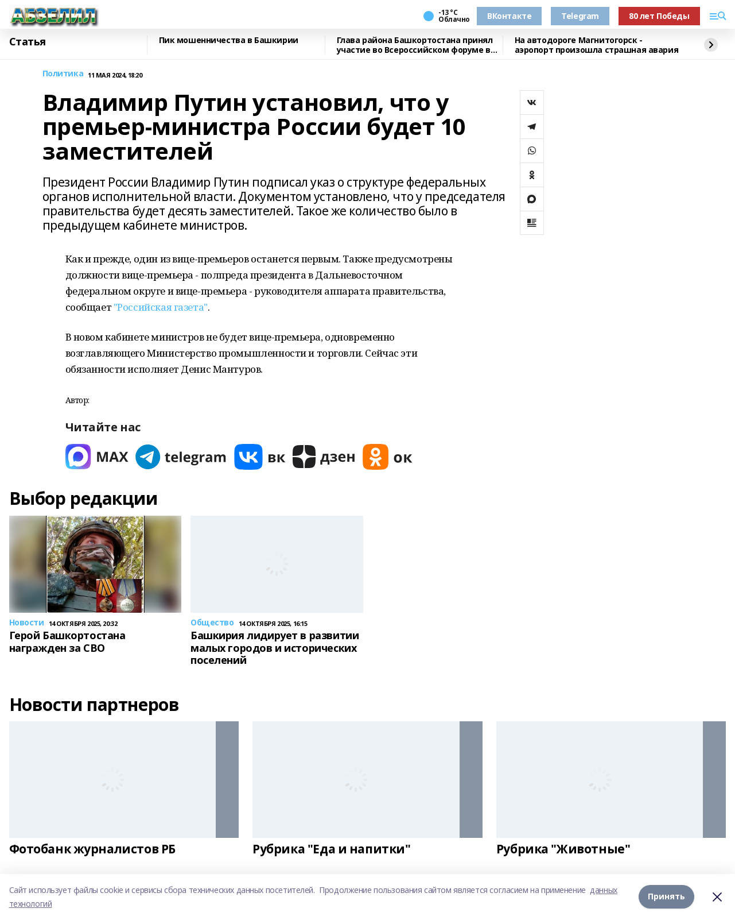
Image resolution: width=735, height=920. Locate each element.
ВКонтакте (509, 15)
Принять (666, 896)
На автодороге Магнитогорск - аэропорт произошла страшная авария (597, 45)
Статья (27, 42)
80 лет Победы (659, 15)
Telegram (580, 15)
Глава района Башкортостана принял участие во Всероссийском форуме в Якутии (415, 45)
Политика (63, 74)
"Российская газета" (161, 307)
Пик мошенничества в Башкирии (228, 40)
